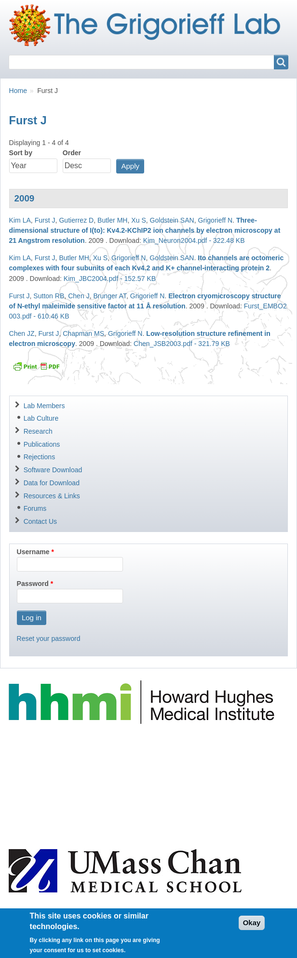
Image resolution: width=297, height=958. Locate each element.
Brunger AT (109, 296)
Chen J (79, 296)
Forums (35, 508)
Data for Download (52, 483)
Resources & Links (52, 496)
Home (18, 90)
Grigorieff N (215, 220)
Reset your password (49, 638)
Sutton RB (48, 296)
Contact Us (40, 521)
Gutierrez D (76, 220)
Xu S (138, 220)
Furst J (45, 220)
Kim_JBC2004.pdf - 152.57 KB (110, 278)
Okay (252, 924)
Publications (42, 444)
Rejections (39, 457)
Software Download (53, 470)
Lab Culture (41, 418)
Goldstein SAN (172, 220)
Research (38, 431)
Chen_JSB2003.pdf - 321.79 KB (182, 343)
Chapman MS (83, 333)
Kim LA (20, 220)
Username (33, 552)
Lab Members (44, 406)
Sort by (20, 153)
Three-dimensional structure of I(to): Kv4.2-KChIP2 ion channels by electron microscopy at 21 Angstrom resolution (145, 230)
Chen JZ (22, 333)
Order (72, 153)
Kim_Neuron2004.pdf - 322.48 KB (194, 240)
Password (33, 583)
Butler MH (112, 220)
